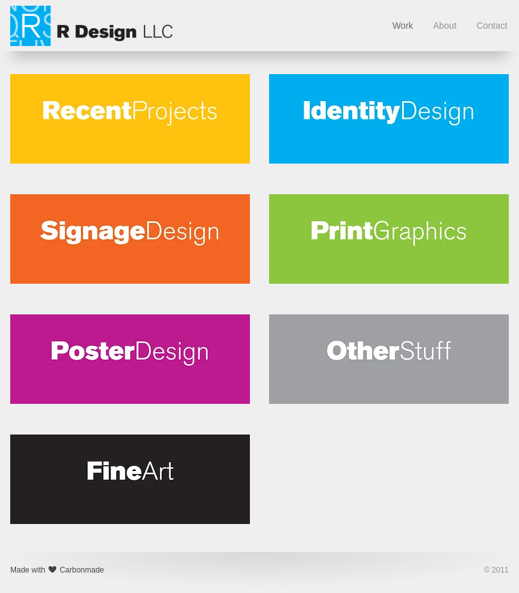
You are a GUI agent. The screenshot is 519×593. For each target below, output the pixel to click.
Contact (492, 25)
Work (402, 25)
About (445, 25)
